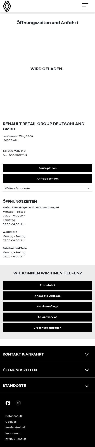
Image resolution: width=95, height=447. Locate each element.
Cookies (10, 421)
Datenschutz (14, 416)
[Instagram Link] (18, 403)
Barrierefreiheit (15, 427)
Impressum (12, 433)
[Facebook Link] (7, 403)
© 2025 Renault (15, 439)
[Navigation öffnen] (87, 6)
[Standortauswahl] (47, 188)
